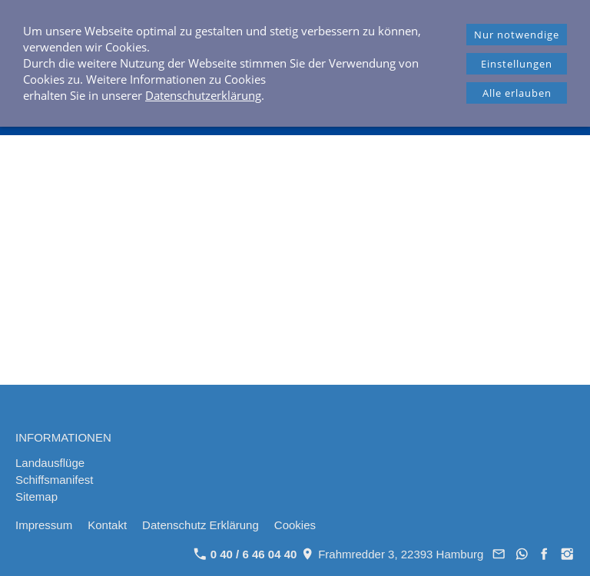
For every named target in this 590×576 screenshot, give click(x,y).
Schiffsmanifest (54, 479)
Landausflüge (50, 462)
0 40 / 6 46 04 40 (245, 554)
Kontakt (107, 524)
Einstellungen (516, 64)
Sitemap (36, 496)
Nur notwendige (516, 34)
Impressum (43, 524)
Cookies (295, 524)
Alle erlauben (517, 93)
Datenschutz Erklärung (200, 524)
